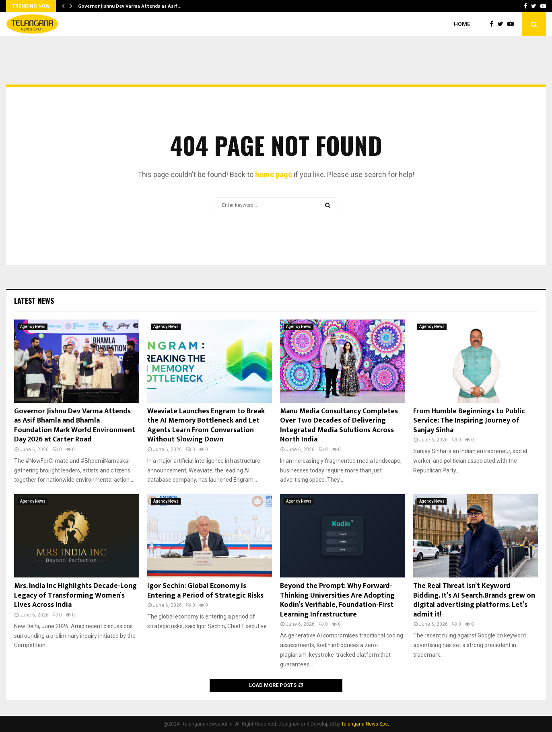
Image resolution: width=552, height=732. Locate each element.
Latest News (34, 300)
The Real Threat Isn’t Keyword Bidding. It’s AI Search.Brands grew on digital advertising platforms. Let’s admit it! (474, 600)
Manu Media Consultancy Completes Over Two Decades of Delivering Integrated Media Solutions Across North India (339, 425)
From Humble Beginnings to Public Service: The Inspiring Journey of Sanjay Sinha (469, 420)
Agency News (32, 326)
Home (462, 24)
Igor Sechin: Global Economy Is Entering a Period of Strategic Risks (205, 590)
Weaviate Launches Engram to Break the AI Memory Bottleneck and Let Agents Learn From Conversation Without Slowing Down (206, 425)
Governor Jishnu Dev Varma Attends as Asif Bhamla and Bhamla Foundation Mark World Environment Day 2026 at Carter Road (74, 425)
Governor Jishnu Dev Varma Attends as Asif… (129, 6)
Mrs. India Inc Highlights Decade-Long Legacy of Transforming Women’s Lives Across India (75, 595)
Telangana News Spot (365, 724)
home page (273, 174)
